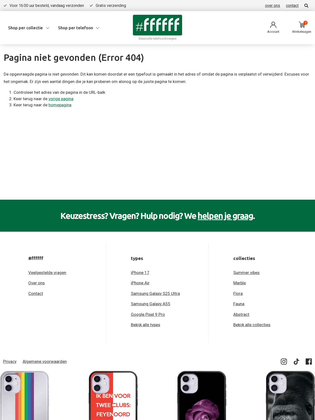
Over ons (36, 282)
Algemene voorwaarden (45, 361)
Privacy (9, 361)
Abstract (241, 314)
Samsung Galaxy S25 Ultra (155, 293)
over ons (272, 5)
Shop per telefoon (75, 27)
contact (292, 5)
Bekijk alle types (145, 324)
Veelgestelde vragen (47, 272)
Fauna (238, 303)
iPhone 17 (140, 272)
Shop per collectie (25, 27)
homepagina (59, 104)
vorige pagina (60, 98)
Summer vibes (246, 272)
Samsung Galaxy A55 (150, 303)
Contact (35, 293)
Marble (239, 282)
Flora (238, 293)
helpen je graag (225, 216)
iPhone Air (140, 282)
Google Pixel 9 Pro (148, 314)
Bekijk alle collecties (251, 324)
